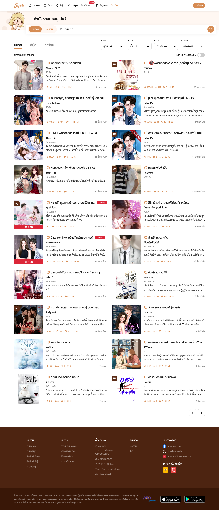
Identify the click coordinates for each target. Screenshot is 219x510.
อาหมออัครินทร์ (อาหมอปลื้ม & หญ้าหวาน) (73, 272)
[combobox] (113, 46)
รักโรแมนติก (149, 107)
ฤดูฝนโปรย (51, 208)
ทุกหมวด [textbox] (107, 46)
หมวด (103, 40)
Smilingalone (53, 242)
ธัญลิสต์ (101, 5)
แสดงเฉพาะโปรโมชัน (186, 55)
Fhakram (148, 173)
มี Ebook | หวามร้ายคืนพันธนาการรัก (70, 237)
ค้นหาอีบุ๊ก (31, 451)
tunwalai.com (174, 446)
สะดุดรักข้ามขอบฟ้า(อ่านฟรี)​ (162, 307)
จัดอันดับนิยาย (33, 456)
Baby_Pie (148, 103)
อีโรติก (48, 72)
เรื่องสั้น (147, 72)
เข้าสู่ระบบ (199, 5)
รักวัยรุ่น (147, 177)
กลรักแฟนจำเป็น (155, 167)
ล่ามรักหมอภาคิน (156, 237)
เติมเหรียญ (32, 467)
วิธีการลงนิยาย (68, 451)
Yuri (145, 351)
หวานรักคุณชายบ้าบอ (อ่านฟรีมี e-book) (71, 202)
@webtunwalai (175, 451)
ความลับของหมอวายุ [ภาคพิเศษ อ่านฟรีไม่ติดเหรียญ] (174, 132)
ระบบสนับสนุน (67, 461)
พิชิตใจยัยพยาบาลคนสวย (63, 63)
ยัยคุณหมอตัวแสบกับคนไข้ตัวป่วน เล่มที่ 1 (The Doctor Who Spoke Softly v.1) (174, 342)
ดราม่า (146, 212)
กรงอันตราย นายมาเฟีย (160, 377)
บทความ (133, 446)
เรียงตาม (157, 40)
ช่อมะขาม (148, 277)
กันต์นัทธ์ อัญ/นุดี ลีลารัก (156, 208)
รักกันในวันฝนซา (58, 342)
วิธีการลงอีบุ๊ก (67, 456)
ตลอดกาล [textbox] (188, 46)
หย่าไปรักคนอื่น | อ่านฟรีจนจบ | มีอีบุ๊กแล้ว (72, 307)
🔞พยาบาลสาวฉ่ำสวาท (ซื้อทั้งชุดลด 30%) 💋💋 (172, 63)
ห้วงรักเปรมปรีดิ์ (155, 272)
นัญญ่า (147, 382)
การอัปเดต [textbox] (162, 46)
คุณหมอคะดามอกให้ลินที (62, 377)
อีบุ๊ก (60, 5)
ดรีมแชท (87, 5)
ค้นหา (115, 5)
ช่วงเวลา (184, 40)
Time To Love (53, 103)
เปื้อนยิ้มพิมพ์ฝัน (152, 242)
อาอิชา (49, 347)
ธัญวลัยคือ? (100, 446)
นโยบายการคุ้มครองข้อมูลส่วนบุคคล (104, 452)
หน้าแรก (34, 5)
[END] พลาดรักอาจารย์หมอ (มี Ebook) (71, 132)
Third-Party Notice (104, 464)
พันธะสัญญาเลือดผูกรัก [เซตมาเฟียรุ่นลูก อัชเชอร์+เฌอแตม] (76, 98)
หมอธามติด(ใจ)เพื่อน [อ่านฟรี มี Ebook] (71, 167)
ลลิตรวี (49, 277)
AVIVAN (148, 347)
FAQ (131, 451)
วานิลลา (148, 68)
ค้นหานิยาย (32, 446)
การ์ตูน (72, 5)
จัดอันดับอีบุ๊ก (33, 461)
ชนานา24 (148, 312)
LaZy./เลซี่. (51, 312)
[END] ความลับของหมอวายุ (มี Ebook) (169, 98)
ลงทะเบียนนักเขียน (69, 446)
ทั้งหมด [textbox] (133, 46)
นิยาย (48, 5)
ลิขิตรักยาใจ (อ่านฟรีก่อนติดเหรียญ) (167, 202)
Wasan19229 (53, 68)
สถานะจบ (131, 40)
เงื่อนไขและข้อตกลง (103, 459)
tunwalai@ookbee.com (179, 456)
